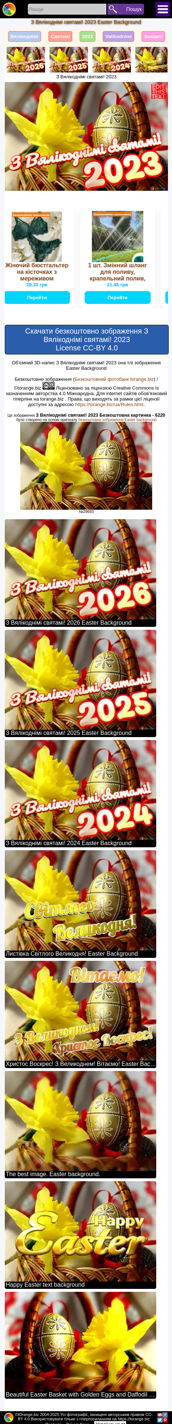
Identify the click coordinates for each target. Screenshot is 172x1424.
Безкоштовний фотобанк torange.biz (114, 379)
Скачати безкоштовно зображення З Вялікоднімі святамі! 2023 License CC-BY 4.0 (87, 339)
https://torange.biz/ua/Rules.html (109, 404)
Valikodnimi (118, 36)
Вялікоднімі (25, 36)
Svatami (153, 36)
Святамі (60, 36)
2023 (87, 36)
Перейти (37, 297)
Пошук (134, 9)
